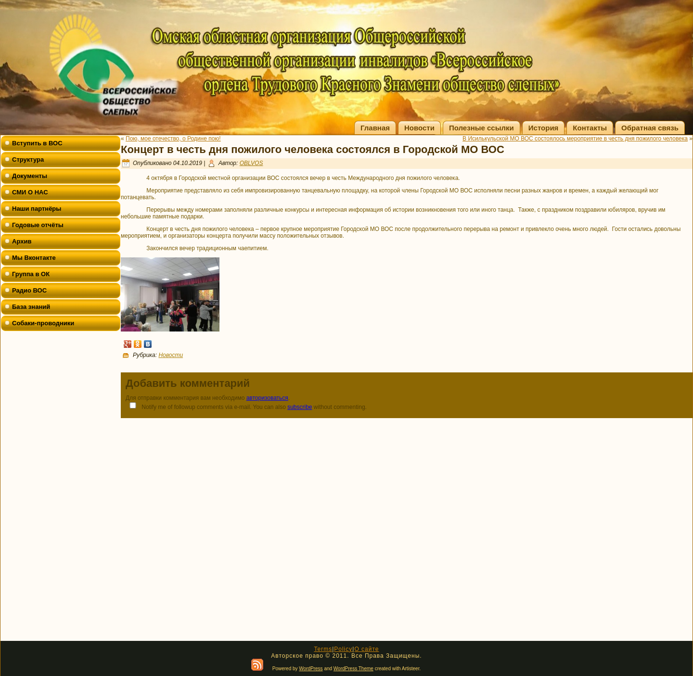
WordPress (310, 668)
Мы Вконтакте (34, 257)
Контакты (590, 128)
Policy (343, 649)
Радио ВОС (29, 290)
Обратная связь (650, 128)
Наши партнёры (36, 208)
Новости (419, 128)
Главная (375, 128)
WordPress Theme (353, 668)
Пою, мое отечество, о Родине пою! (173, 138)
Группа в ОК (31, 274)
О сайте (366, 649)
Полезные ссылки (481, 128)
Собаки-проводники (43, 323)
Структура (28, 159)
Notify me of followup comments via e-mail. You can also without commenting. (246, 406)
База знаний (31, 306)
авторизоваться (267, 398)
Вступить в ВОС (37, 143)
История (543, 128)
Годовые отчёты (38, 225)
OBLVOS (251, 163)
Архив (21, 241)
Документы (29, 175)
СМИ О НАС (30, 192)
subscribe (299, 407)
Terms (323, 649)
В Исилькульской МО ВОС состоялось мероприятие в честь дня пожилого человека (575, 138)
